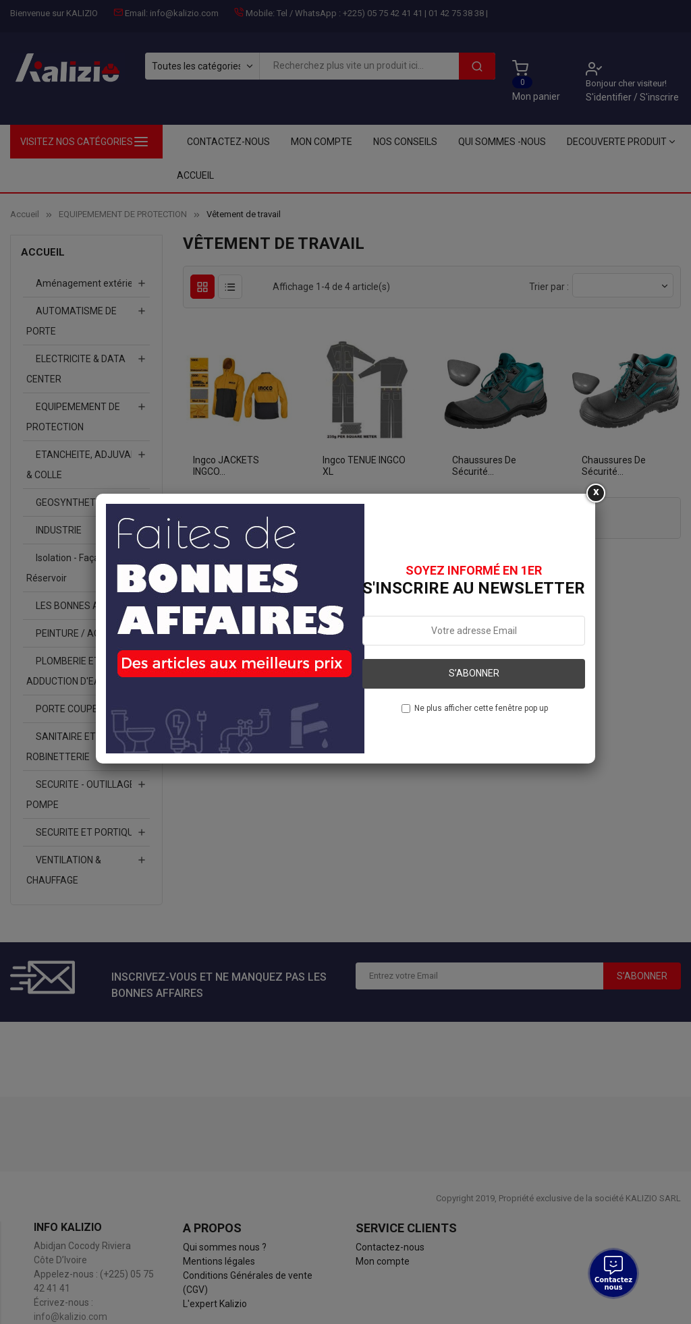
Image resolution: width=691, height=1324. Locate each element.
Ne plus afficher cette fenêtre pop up (481, 708)
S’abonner (474, 673)
